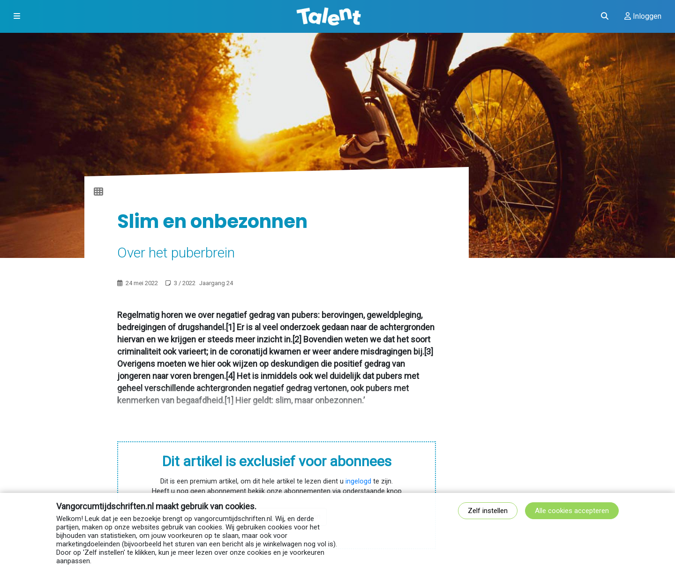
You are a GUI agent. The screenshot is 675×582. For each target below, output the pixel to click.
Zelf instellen (488, 510)
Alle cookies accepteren (572, 510)
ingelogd (358, 481)
